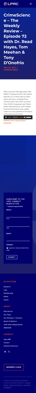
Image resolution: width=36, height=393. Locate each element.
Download (7, 123)
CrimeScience (11, 70)
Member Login (13, 367)
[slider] (15, 117)
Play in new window (17, 120)
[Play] (6, 117)
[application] (18, 117)
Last (7, 228)
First (7, 218)
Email (9, 233)
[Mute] (25, 117)
